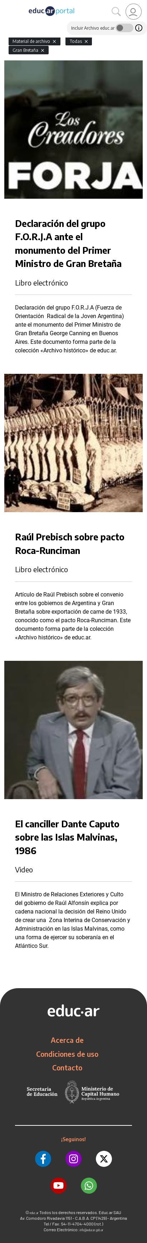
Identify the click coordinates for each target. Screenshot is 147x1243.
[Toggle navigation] (6, 4)
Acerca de (67, 1040)
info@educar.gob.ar (91, 1230)
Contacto (67, 1067)
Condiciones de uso (67, 1054)
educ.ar (34, 1213)
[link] (134, 12)
